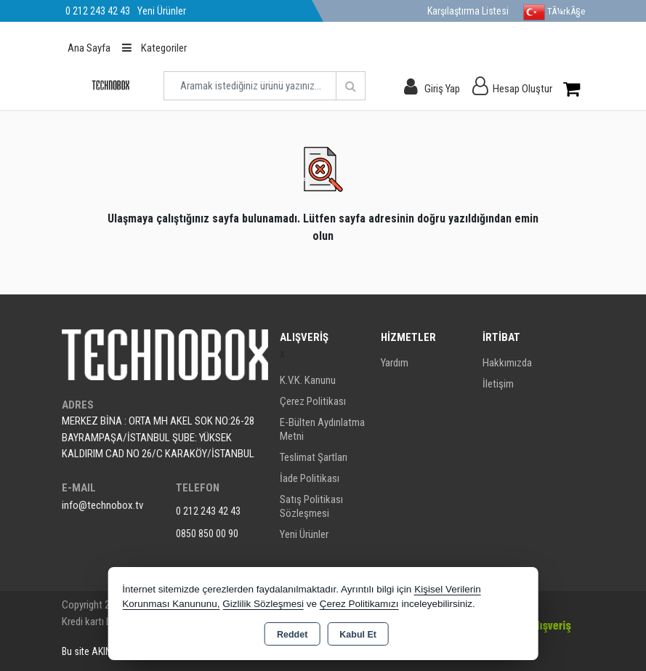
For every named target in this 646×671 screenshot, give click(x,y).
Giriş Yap (442, 88)
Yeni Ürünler (304, 534)
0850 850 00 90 (207, 533)
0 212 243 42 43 (208, 511)
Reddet (292, 635)
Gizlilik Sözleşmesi (263, 603)
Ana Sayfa (89, 48)
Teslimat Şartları (313, 457)
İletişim (498, 383)
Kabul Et (357, 635)
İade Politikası (309, 478)
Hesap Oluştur (522, 88)
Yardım (394, 362)
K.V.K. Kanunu (308, 380)
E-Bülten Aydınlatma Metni (322, 429)
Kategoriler (154, 48)
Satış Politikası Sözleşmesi (311, 506)
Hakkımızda (507, 362)
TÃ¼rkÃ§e (554, 12)
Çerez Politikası (313, 401)
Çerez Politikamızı (359, 603)
